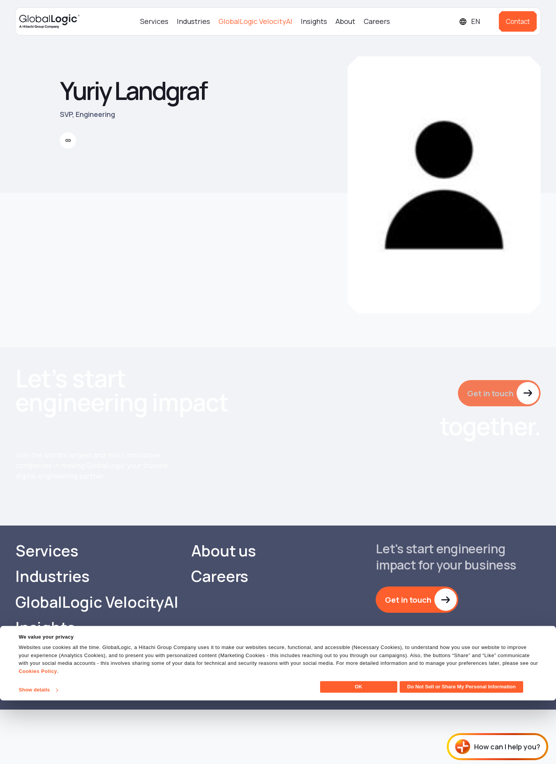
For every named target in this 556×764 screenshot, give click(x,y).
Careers (377, 21)
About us (223, 604)
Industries (193, 21)
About (345, 21)
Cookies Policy (38, 735)
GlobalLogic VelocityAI (255, 21)
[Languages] (476, 21)
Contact (518, 21)
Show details (34, 753)
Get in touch (489, 393)
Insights (314, 21)
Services (154, 21)
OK (359, 750)
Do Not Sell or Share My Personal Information (461, 750)
